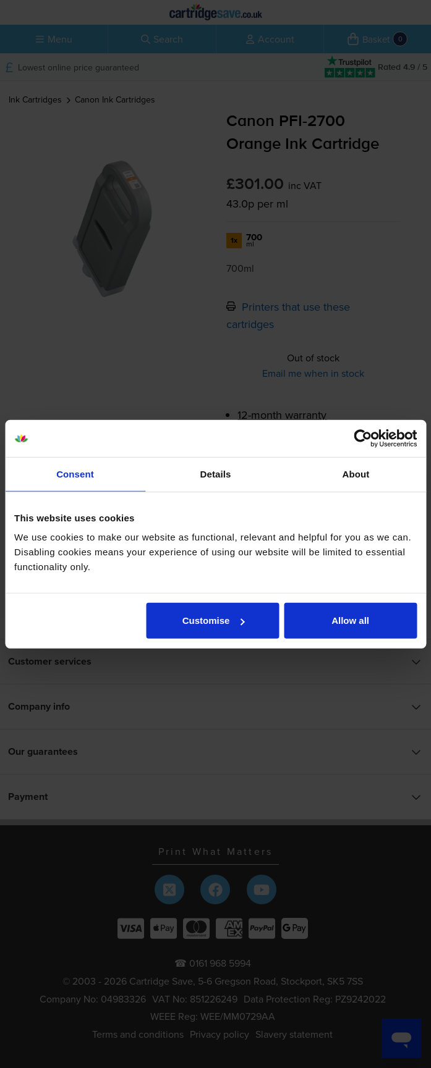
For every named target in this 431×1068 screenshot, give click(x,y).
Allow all (350, 620)
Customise (213, 620)
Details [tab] (215, 473)
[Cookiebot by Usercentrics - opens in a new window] (363, 438)
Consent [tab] (75, 473)
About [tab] (356, 473)
